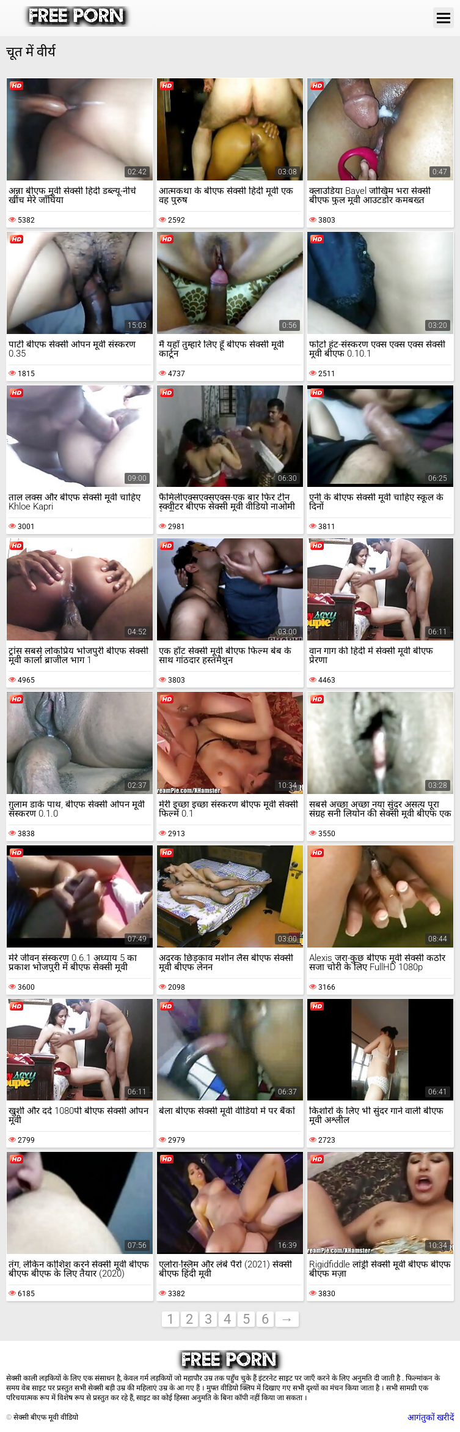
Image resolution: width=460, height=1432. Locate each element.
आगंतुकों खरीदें (430, 1417)
